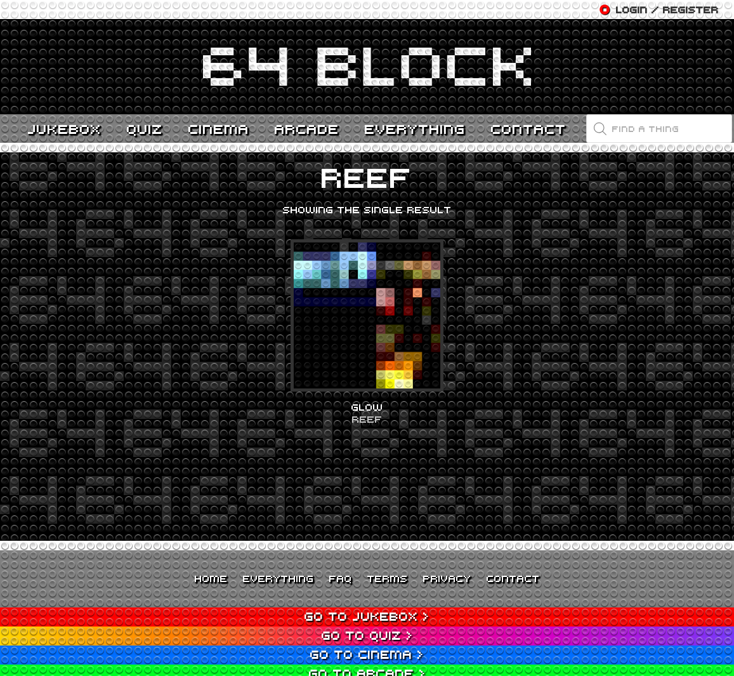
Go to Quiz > (367, 635)
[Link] (367, 67)
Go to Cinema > (367, 654)
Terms (387, 578)
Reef (367, 418)
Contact (513, 578)
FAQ (340, 578)
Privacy (447, 578)
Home (211, 578)
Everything (278, 578)
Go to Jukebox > (367, 616)
